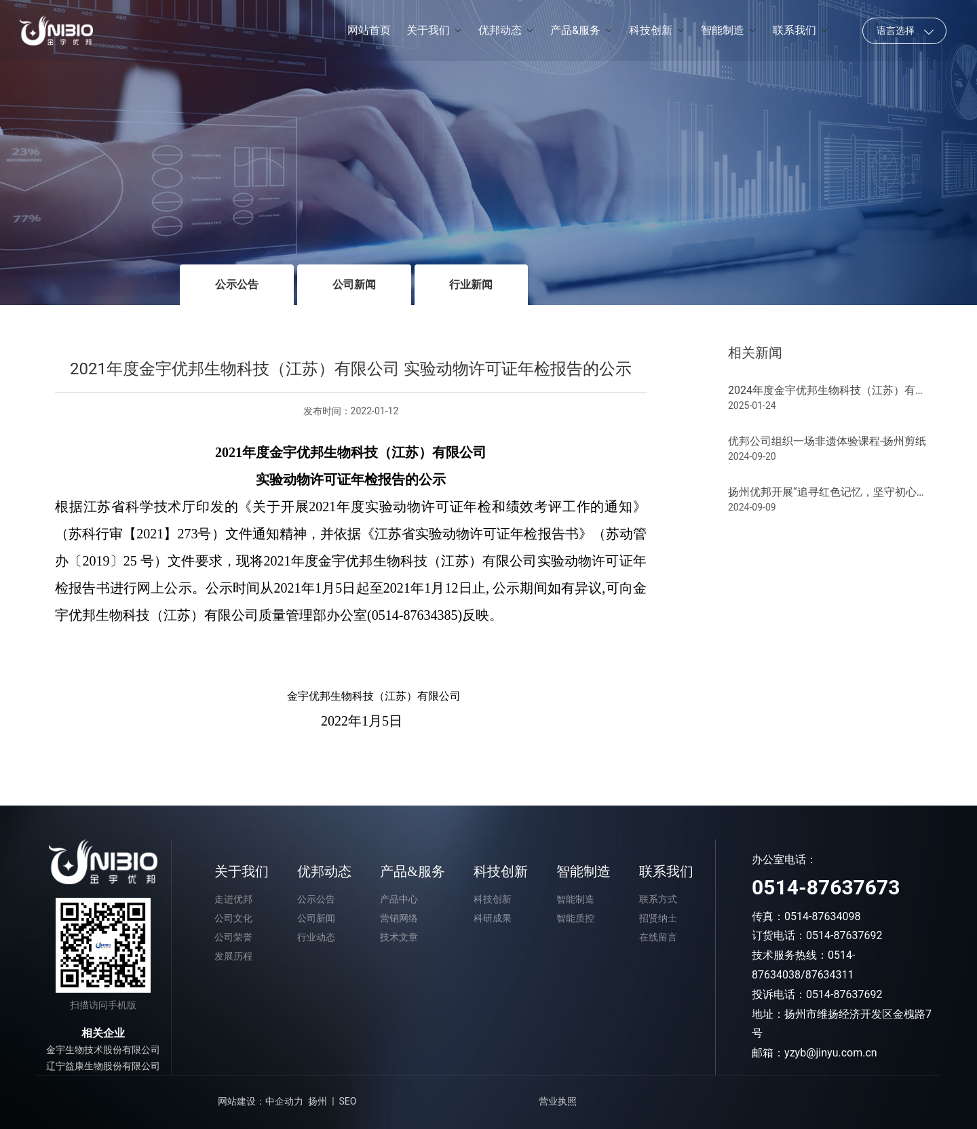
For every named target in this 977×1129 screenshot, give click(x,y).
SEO (348, 1101)
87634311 (829, 974)
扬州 (317, 1101)
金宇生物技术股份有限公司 (103, 1049)
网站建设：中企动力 (260, 1101)
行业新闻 (471, 284)
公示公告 (236, 284)
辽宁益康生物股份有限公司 (103, 1066)
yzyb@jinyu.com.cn (830, 1052)
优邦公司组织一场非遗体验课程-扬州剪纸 (827, 441)
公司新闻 (354, 284)
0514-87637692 (844, 935)
